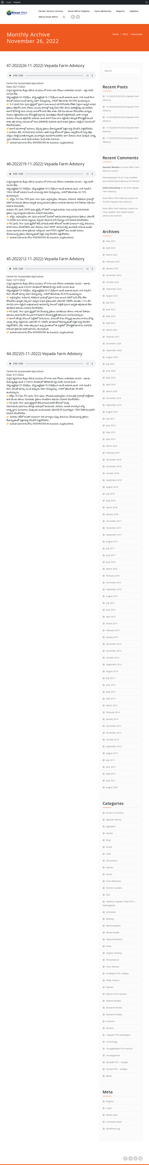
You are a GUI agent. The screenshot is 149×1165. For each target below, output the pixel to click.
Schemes (110, 1021)
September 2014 (114, 664)
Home (115, 34)
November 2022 (113, 275)
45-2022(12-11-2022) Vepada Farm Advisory (45, 258)
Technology (111, 1041)
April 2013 (110, 773)
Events (109, 874)
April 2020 (110, 384)
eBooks (109, 867)
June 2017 (110, 555)
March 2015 (111, 623)
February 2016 (113, 575)
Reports (120, 11)
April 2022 (110, 323)
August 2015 (112, 596)
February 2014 (113, 712)
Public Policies (112, 980)
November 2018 (113, 466)
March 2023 (111, 254)
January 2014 (112, 719)
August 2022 (112, 295)
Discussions (111, 860)
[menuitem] (2, 2)
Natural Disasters (114, 939)
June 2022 (110, 309)
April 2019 (110, 439)
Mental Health (112, 932)
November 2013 (113, 732)
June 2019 (110, 425)
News (108, 946)
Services (110, 1028)
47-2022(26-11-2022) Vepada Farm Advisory (45, 65)
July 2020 (110, 364)
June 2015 (110, 609)
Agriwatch (110, 826)
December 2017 (113, 521)
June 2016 (110, 562)
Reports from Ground (116, 994)
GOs (108, 894)
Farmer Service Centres (51, 11)
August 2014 (112, 671)
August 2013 (112, 753)
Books (109, 847)
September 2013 (114, 746)
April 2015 (110, 616)
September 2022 (114, 289)
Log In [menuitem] (8, 2)
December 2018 (113, 459)
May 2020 (110, 377)
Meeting (110, 918)
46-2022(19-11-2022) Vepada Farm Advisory (45, 163)
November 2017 (113, 527)
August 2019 (112, 411)
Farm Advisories (103, 11)
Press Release (112, 966)
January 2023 (112, 268)
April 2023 (110, 248)
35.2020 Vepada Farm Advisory (117, 201)
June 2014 (110, 685)
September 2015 (114, 589)
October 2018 (112, 473)
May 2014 (110, 691)
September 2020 (114, 350)
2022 (125, 34)
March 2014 (111, 705)
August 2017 (112, 541)
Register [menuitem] (17, 2)
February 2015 (113, 630)
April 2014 (110, 698)
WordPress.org (113, 1128)
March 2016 (111, 568)
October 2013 (112, 739)
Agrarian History (113, 819)
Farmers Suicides (114, 887)
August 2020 (112, 357)
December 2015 (113, 582)
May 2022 (110, 316)
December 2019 (113, 398)
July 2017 (110, 548)
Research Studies (114, 1014)
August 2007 (112, 787)
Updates (134, 11)
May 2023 (110, 241)
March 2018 (111, 507)
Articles (109, 833)
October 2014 (112, 657)
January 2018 (112, 514)
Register (110, 1101)
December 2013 (113, 726)
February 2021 (113, 336)
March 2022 (111, 329)
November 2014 (113, 650)
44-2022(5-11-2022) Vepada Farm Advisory (44, 353)
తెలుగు (109, 1075)
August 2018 (112, 487)
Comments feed (113, 1121)
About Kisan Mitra (48, 16)
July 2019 (110, 418)
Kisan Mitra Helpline (79, 11)
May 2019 (110, 432)
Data (108, 853)
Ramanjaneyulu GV (111, 177)
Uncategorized (113, 1055)
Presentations (112, 959)
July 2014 (110, 678)
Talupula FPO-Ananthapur (118, 1035)
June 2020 (110, 370)
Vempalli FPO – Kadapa (117, 1062)
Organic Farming (114, 953)
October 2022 (112, 282)
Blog (108, 840)
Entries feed (111, 1115)
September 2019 (114, 405)
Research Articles (114, 1007)
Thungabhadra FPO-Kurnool (119, 1048)
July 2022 (110, 302)
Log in (109, 1108)
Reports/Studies (113, 1000)
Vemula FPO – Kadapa (116, 1069)
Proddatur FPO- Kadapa (117, 973)
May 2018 (110, 500)
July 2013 (110, 760)
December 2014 (113, 644)
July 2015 (110, 603)
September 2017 (114, 534)
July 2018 (110, 493)
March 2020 (111, 391)
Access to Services (115, 812)
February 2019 (113, 452)
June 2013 (110, 766)
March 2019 (111, 446)
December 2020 (113, 343)
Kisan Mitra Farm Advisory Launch (119, 198)
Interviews (111, 912)
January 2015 (112, 637)
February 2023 (113, 261)
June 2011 (110, 780)
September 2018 (114, 480)
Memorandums (113, 925)
